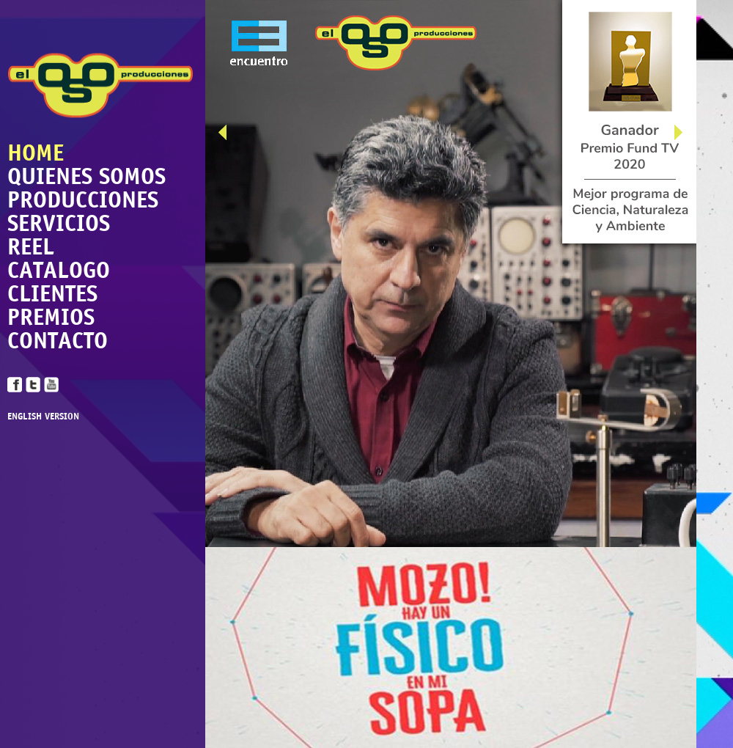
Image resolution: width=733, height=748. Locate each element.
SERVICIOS (58, 223)
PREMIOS (51, 317)
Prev (229, 136)
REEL (30, 246)
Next (685, 136)
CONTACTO (57, 340)
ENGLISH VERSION (43, 417)
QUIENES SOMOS (86, 176)
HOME (35, 152)
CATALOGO (58, 270)
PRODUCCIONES (82, 199)
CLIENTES (52, 293)
